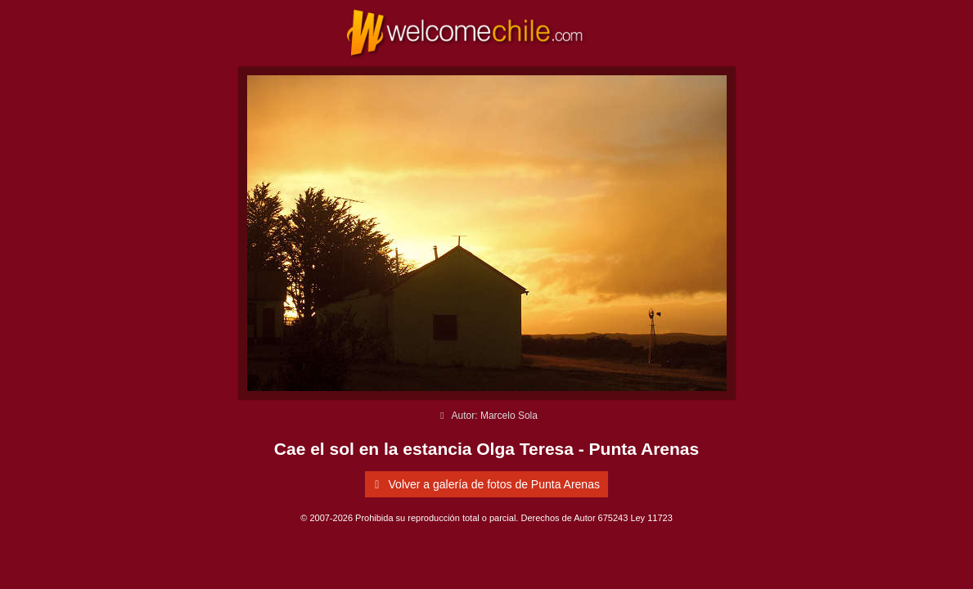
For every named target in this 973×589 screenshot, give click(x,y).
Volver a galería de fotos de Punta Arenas (484, 484)
